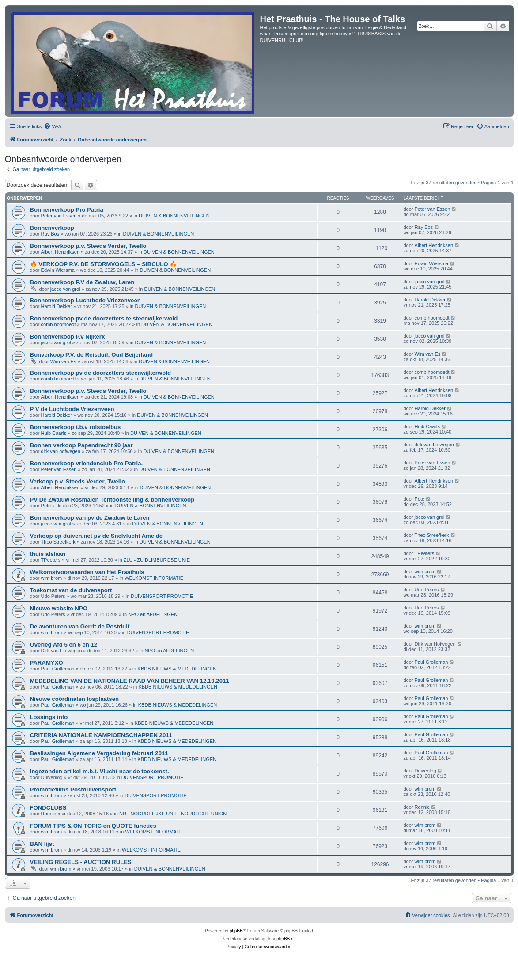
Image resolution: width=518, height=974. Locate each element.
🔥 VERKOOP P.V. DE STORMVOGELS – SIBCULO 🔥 (103, 264)
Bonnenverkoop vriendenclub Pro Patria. (86, 463)
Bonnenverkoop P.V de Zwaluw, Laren (82, 282)
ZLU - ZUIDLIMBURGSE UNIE (157, 560)
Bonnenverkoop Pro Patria (66, 209)
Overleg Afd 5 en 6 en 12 (64, 644)
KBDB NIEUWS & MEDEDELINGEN (177, 668)
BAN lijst (42, 844)
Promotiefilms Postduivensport (73, 789)
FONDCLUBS (48, 807)
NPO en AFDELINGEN (153, 614)
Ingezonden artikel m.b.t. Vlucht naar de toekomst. (99, 771)
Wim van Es (63, 361)
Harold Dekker (56, 306)
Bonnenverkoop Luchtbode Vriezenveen (85, 300)
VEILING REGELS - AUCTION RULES (81, 862)
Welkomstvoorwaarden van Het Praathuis (87, 572)
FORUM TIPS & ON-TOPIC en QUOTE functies (93, 825)
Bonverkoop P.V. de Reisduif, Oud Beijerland (91, 354)
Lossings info (49, 717)
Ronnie (49, 813)
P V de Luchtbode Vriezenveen (72, 409)
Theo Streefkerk (58, 541)
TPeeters (51, 560)
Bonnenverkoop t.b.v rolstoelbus (75, 427)
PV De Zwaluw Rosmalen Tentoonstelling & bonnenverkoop (112, 499)
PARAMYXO (46, 662)
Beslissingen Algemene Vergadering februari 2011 (99, 753)
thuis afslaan (48, 554)
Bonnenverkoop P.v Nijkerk (67, 336)
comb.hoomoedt (58, 324)
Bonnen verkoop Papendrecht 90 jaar (81, 445)
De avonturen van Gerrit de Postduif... (82, 626)
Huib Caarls (53, 433)
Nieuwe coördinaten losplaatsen (74, 699)
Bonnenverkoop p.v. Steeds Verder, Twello (88, 246)
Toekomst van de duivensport (71, 590)
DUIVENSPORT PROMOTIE (162, 596)
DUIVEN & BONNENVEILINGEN (174, 215)
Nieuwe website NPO (58, 608)
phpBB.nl (285, 938)
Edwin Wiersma (58, 270)
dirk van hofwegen (60, 451)
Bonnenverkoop (52, 227)
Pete (46, 505)
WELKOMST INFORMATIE (154, 578)
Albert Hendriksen (60, 252)
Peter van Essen (59, 215)
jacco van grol (65, 289)
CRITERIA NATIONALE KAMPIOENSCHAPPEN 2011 (101, 735)
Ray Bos (50, 233)
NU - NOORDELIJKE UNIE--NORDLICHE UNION (173, 813)
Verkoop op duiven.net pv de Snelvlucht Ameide (96, 536)
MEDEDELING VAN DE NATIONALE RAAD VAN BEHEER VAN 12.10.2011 (129, 680)
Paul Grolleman (58, 668)
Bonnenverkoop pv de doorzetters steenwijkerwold (100, 372)
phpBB (236, 930)
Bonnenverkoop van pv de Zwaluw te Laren (90, 517)
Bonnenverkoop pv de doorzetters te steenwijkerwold (104, 318)
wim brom (51, 578)
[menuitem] (52, 126)
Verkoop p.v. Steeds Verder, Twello (77, 481)
